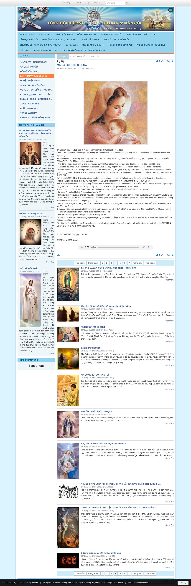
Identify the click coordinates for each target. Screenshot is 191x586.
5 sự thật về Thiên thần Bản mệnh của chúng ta (104, 443)
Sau (168, 61)
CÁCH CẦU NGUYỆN (91, 348)
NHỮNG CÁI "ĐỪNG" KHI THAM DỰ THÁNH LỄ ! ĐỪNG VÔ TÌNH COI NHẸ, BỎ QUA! (121, 484)
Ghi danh (80, 3)
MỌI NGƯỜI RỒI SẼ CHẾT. (93, 327)
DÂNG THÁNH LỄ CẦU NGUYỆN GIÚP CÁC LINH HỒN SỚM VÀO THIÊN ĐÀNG (118, 507)
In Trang (58, 255)
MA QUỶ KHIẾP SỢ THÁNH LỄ (95, 375)
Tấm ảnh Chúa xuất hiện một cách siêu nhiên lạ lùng (106, 306)
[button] (93, 45)
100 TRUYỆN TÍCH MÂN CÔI (31, 125)
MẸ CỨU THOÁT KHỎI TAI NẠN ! (96, 411)
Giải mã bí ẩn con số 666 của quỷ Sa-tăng (101, 553)
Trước (161, 61)
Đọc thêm (50, 207)
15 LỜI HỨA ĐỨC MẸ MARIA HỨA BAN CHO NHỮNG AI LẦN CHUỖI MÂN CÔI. (35, 133)
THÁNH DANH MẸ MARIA (31, 213)
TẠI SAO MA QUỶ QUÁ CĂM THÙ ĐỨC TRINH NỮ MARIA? (108, 268)
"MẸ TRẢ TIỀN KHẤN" (29, 268)
